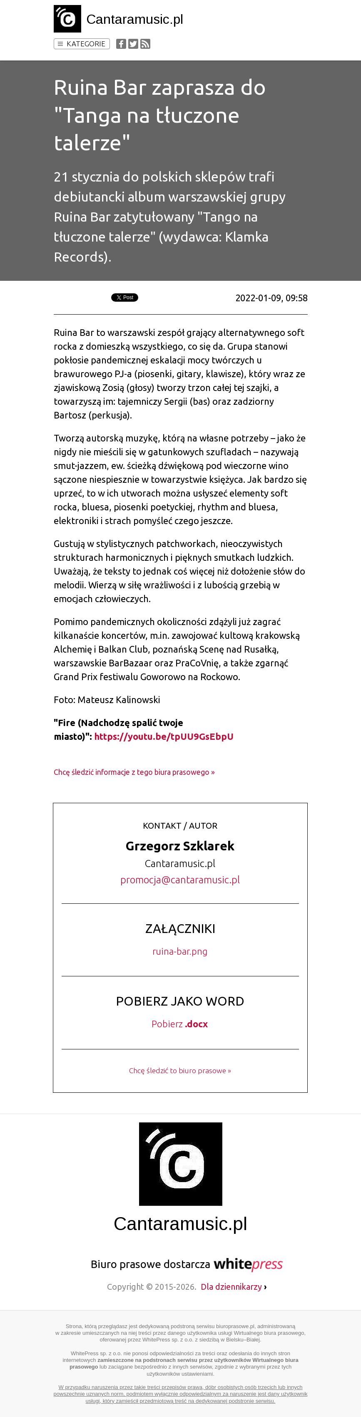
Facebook (121, 44)
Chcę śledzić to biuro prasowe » (180, 1070)
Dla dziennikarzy (234, 1286)
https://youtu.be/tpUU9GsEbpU (164, 736)
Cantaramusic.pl (134, 19)
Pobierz (180, 1024)
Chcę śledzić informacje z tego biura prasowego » (134, 772)
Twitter (133, 44)
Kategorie (81, 44)
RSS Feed (145, 44)
